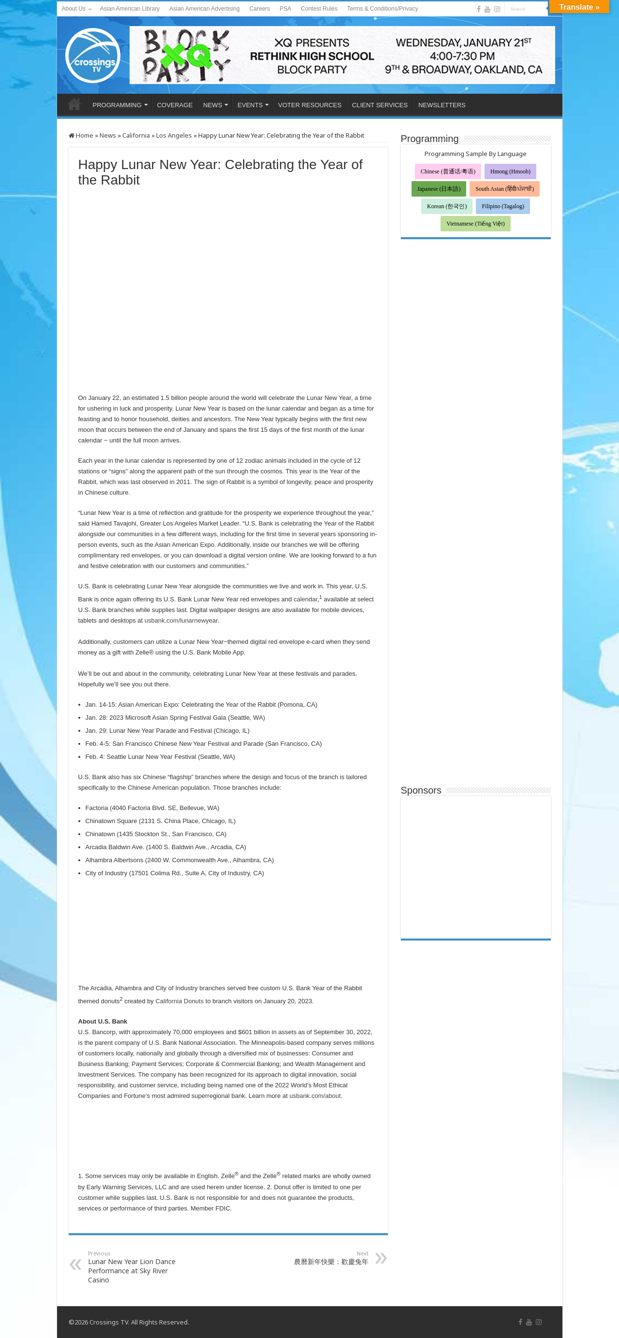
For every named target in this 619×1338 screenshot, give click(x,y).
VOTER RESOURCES (309, 105)
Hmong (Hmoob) (510, 171)
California (136, 135)
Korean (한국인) (447, 206)
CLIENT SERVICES (380, 105)
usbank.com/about (314, 1095)
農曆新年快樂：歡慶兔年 (318, 1258)
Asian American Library (130, 8)
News (108, 135)
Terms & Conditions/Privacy (382, 8)
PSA (285, 8)
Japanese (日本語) (439, 188)
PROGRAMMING (117, 105)
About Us (74, 8)
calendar (305, 599)
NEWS (212, 105)
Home (81, 135)
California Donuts (179, 1001)
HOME (74, 104)
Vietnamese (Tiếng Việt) (475, 223)
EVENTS (250, 105)
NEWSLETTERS (442, 105)
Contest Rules (319, 8)
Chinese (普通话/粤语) (448, 171)
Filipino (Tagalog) (503, 206)
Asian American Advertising (204, 8)
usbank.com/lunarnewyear (181, 620)
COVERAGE (175, 105)
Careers (260, 8)
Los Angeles (174, 135)
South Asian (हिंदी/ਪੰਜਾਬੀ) (504, 188)
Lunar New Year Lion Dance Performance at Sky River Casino (137, 1267)
